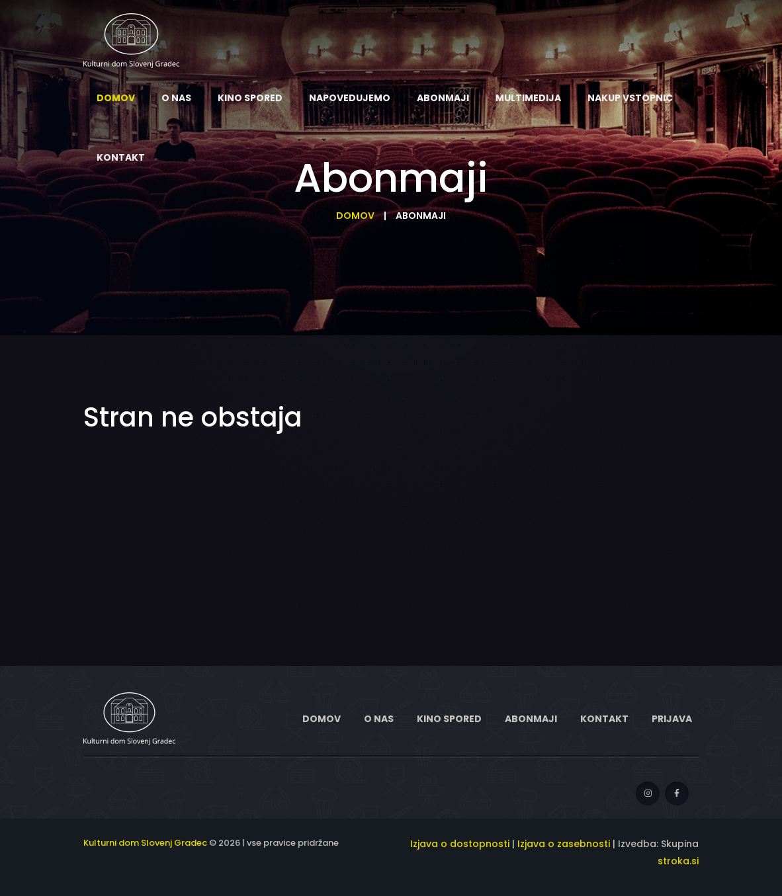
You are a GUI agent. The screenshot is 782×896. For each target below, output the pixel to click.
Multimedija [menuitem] (528, 97)
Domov (355, 215)
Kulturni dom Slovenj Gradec (145, 842)
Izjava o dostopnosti (459, 843)
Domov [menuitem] (116, 97)
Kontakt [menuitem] (121, 157)
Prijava (672, 718)
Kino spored (449, 718)
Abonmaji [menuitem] (443, 97)
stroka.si (678, 861)
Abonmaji (531, 718)
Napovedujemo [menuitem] (349, 97)
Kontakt (604, 718)
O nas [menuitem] (176, 97)
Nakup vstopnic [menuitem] (630, 97)
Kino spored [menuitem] (250, 97)
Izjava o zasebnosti (563, 843)
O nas (379, 718)
